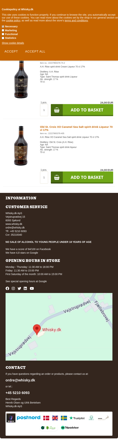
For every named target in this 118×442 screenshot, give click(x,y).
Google (43, 281)
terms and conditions (76, 20)
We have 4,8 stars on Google (22, 252)
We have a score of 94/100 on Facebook (28, 249)
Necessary (11, 26)
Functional (11, 34)
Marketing (11, 30)
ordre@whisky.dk (15, 227)
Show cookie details (13, 43)
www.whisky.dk (14, 224)
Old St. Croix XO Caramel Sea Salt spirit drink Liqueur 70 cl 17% (76, 128)
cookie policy (13, 20)
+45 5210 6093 (18, 393)
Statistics (10, 37)
